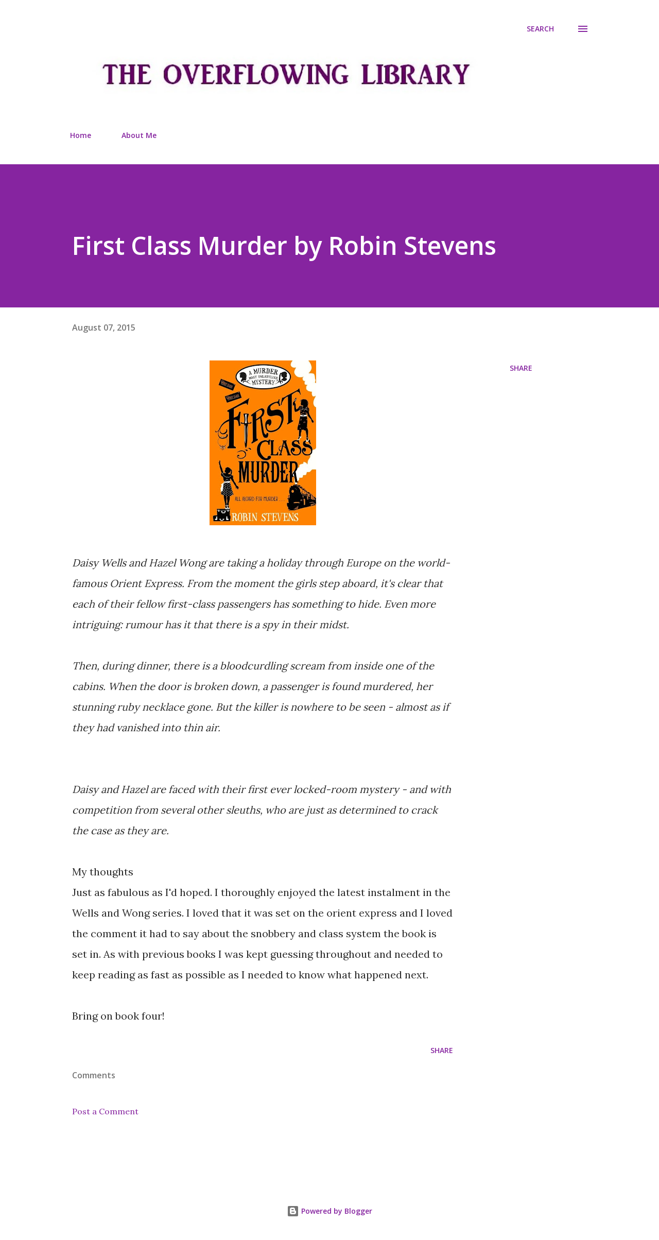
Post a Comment (105, 1111)
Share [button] (521, 368)
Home (80, 135)
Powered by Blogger (329, 1211)
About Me (139, 135)
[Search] (540, 29)
